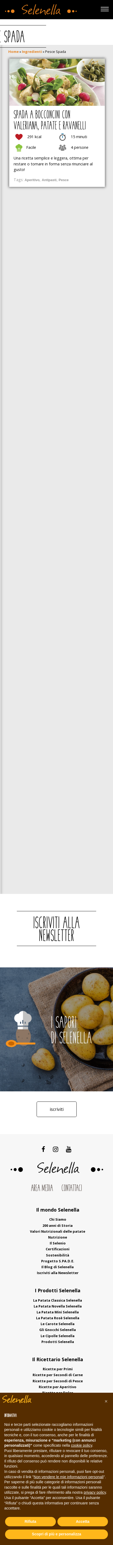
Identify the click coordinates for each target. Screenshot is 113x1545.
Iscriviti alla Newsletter (58, 1272)
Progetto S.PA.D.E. (57, 1261)
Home (13, 51)
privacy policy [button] (95, 1492)
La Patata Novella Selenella (58, 1306)
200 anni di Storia (57, 1225)
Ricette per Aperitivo (57, 1386)
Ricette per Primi (58, 1369)
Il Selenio (58, 1243)
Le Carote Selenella (58, 1323)
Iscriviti (57, 1109)
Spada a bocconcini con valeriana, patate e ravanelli (50, 120)
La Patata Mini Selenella (58, 1312)
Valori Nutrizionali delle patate (57, 1231)
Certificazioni (57, 1249)
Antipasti (49, 180)
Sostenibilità (57, 1255)
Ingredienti (32, 51)
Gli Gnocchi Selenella (57, 1329)
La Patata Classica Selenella (57, 1300)
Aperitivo (32, 180)
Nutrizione (57, 1237)
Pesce (64, 180)
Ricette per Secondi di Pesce (58, 1381)
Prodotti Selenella (57, 1341)
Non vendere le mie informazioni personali (68, 1477)
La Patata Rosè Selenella (57, 1318)
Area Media (42, 1188)
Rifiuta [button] (30, 1521)
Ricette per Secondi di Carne (58, 1374)
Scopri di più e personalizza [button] (56, 1534)
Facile (31, 147)
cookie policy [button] (81, 1445)
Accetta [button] (82, 1521)
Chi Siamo (57, 1219)
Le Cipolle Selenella (58, 1335)
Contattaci (71, 1188)
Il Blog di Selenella (57, 1266)
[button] (106, 1401)
